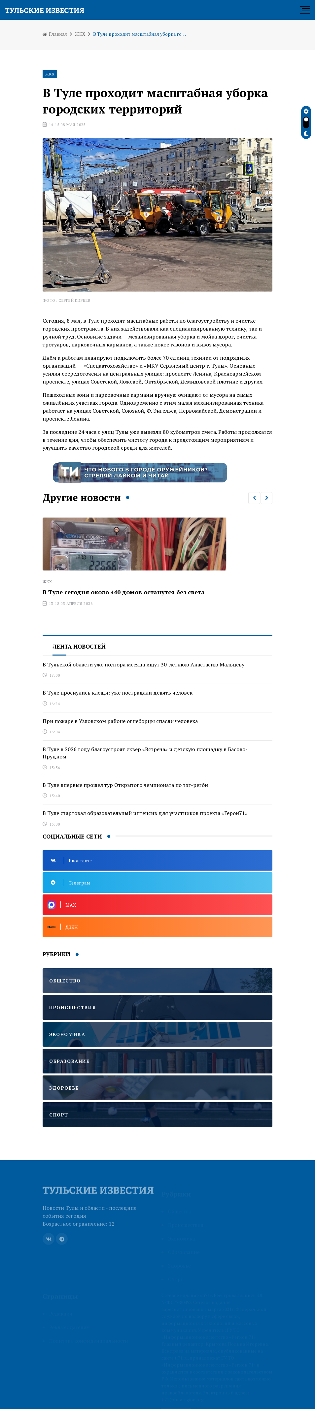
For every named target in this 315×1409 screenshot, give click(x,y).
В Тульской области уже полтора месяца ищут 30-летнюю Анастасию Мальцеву (143, 664)
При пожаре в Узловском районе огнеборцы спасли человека (120, 721)
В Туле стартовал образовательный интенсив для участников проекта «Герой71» (145, 813)
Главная (55, 34)
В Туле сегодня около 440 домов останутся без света (124, 592)
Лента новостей (79, 646)
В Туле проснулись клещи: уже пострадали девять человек (117, 692)
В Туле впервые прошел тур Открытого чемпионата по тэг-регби (125, 785)
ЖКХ (80, 34)
